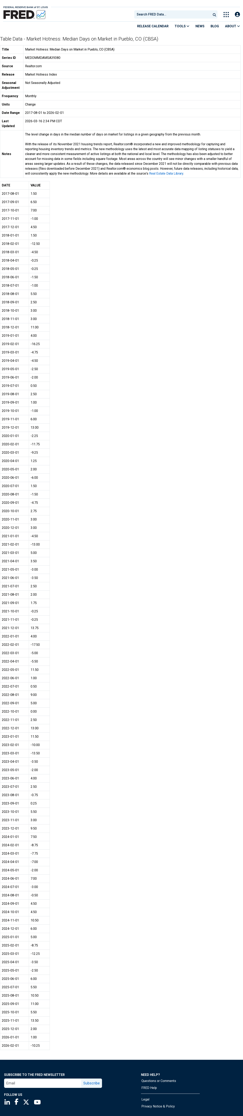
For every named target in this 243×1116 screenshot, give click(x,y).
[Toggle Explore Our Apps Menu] (226, 14)
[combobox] (172, 14)
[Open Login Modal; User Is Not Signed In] (237, 14)
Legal (145, 1099)
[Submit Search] (214, 14)
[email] (42, 1083)
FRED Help (149, 1088)
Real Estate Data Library (166, 173)
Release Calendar (153, 26)
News (199, 26)
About (232, 26)
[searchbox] (173, 14)
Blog (215, 26)
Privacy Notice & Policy (158, 1106)
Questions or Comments (158, 1081)
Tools (182, 26)
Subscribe (91, 1083)
